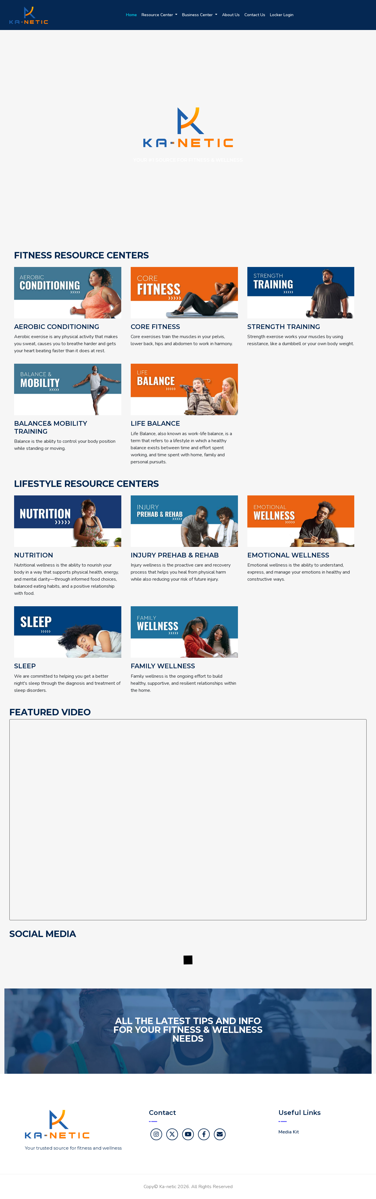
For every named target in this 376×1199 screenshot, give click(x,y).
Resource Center (158, 15)
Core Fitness (155, 327)
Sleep (25, 666)
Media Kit (288, 1132)
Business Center (198, 15)
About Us (231, 15)
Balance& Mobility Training (50, 427)
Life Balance (155, 424)
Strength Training (283, 327)
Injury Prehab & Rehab (175, 555)
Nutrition (33, 555)
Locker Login (281, 15)
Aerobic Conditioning (56, 327)
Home (131, 15)
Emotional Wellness (288, 555)
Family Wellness (163, 666)
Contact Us (254, 15)
